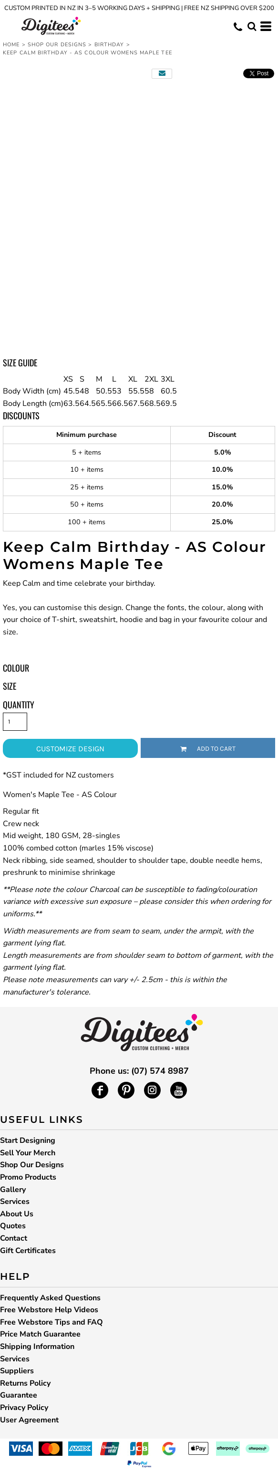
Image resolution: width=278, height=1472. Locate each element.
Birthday (109, 44)
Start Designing (27, 1140)
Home (11, 44)
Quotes (13, 1226)
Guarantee (18, 1395)
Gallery (13, 1189)
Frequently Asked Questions (50, 1298)
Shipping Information (37, 1346)
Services (15, 1201)
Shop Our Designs (57, 44)
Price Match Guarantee (40, 1334)
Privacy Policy (24, 1407)
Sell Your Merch (27, 1153)
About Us (16, 1214)
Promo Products (28, 1177)
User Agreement (29, 1420)
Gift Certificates (28, 1250)
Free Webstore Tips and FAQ (51, 1322)
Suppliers (17, 1371)
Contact (13, 1238)
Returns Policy (25, 1383)
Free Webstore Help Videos (49, 1310)
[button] (252, 26)
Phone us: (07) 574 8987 (139, 1071)
